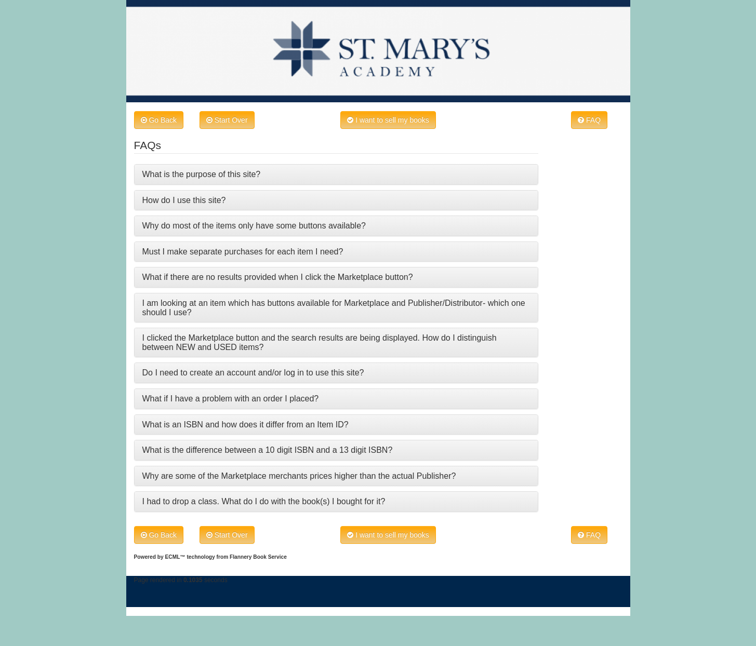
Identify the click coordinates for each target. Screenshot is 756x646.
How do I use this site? (184, 200)
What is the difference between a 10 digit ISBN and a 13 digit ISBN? (267, 450)
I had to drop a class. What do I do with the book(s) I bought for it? (264, 501)
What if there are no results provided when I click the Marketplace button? (277, 277)
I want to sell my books (388, 120)
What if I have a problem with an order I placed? (230, 398)
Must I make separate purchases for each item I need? (242, 251)
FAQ (589, 120)
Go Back (159, 120)
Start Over (227, 120)
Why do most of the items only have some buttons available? (254, 225)
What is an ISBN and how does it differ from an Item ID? (245, 424)
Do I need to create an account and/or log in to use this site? (253, 372)
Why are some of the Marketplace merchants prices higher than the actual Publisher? (299, 476)
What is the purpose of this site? (201, 174)
